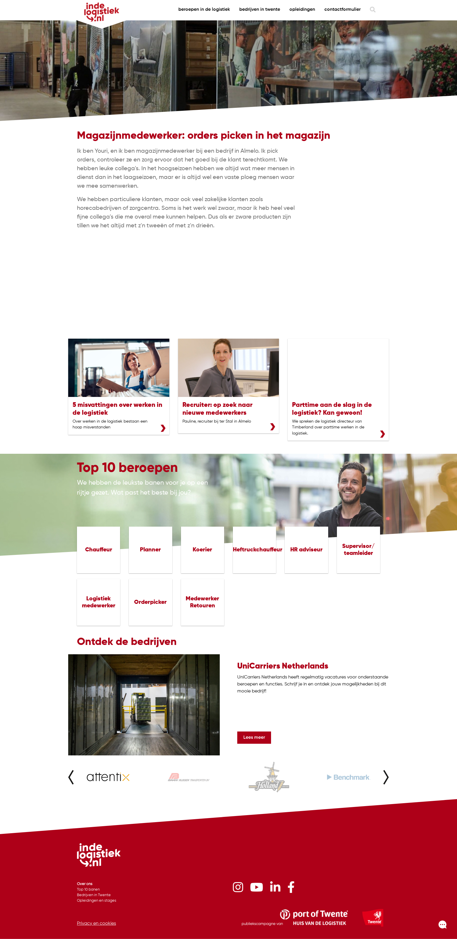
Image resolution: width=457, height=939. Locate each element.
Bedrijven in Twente (94, 895)
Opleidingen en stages (96, 901)
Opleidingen (302, 9)
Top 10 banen (88, 889)
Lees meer (254, 737)
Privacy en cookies (96, 923)
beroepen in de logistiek (204, 9)
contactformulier (342, 9)
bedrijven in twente (259, 9)
